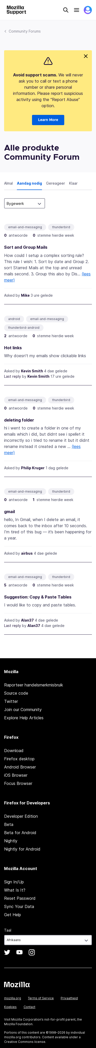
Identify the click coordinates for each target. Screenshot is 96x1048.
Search (66, 10)
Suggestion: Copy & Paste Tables (37, 597)
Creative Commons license (24, 1042)
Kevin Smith (32, 371)
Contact (29, 1007)
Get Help (12, 914)
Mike (25, 295)
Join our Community (23, 709)
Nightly (10, 840)
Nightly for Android (22, 849)
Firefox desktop (19, 758)
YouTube (19, 952)
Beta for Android (20, 832)
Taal (7, 930)
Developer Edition (21, 816)
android (14, 319)
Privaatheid (69, 998)
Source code (16, 693)
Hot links (13, 347)
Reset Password (20, 898)
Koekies (10, 1007)
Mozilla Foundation (18, 1024)
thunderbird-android (23, 328)
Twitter (11, 701)
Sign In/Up (14, 881)
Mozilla (17, 984)
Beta (8, 824)
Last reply (12, 376)
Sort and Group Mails (25, 247)
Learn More (48, 120)
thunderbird (61, 227)
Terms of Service (41, 998)
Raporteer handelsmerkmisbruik (33, 684)
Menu (76, 10)
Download (14, 750)
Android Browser (20, 767)
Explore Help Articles (24, 717)
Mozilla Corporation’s (27, 1019)
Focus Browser (18, 783)
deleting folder (19, 420)
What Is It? (14, 890)
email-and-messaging (25, 227)
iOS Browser (15, 775)
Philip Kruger (33, 468)
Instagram (32, 952)
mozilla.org (12, 998)
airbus (27, 553)
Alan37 (27, 620)
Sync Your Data (19, 906)
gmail (9, 511)
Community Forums (25, 31)
